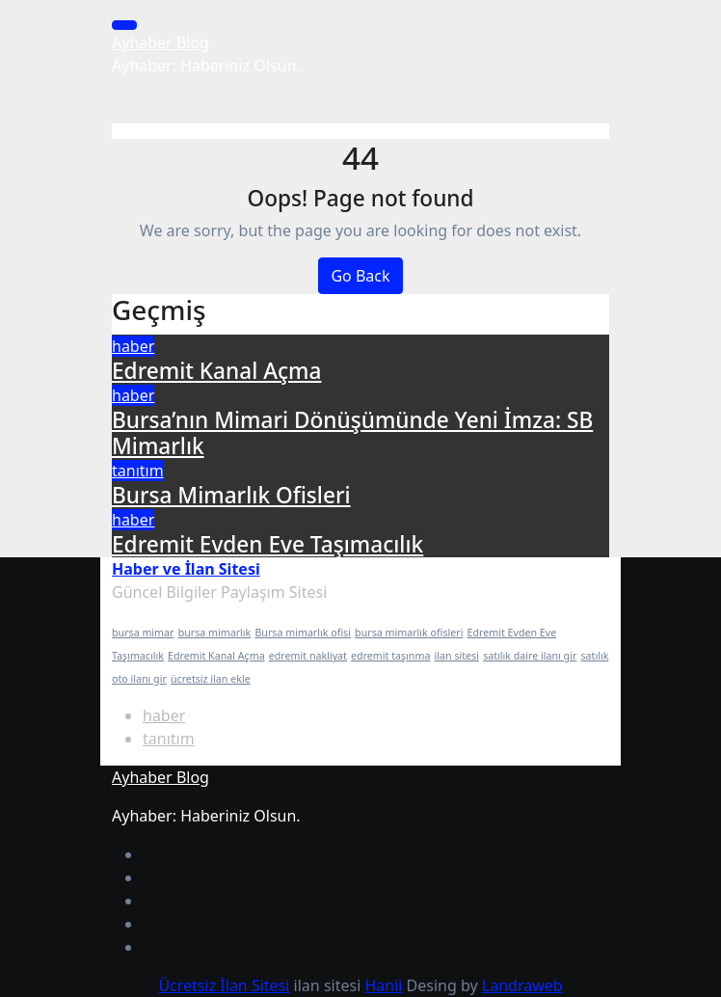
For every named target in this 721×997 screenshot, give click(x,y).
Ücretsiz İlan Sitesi (223, 985)
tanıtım (138, 470)
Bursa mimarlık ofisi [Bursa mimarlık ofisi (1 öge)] (302, 632)
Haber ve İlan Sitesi (186, 568)
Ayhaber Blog (160, 42)
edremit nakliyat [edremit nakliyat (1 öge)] (308, 655)
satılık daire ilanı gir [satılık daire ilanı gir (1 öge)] (529, 655)
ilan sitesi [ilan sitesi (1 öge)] (457, 655)
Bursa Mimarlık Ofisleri (231, 495)
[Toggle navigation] (124, 25)
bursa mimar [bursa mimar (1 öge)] (143, 632)
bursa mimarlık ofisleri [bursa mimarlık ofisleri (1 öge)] (409, 632)
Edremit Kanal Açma (216, 371)
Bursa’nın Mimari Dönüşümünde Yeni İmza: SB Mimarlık (352, 433)
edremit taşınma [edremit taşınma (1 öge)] (390, 655)
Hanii (383, 985)
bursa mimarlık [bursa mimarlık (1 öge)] (215, 632)
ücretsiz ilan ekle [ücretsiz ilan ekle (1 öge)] (211, 679)
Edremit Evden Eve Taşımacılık (267, 544)
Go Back (360, 275)
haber (133, 346)
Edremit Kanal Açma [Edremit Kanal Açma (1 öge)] (216, 655)
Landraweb (522, 985)
